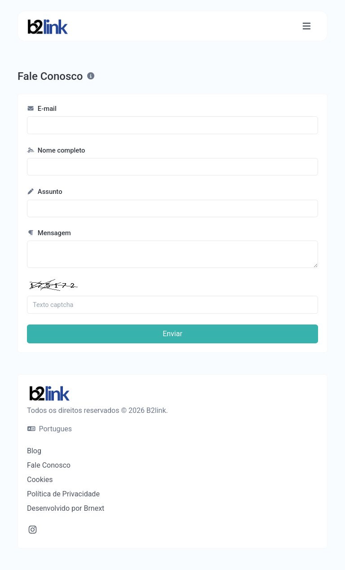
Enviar (172, 333)
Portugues (49, 429)
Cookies (40, 479)
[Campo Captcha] (172, 305)
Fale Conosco (49, 465)
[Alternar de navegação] (306, 26)
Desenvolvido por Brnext (65, 508)
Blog (34, 451)
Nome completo (56, 150)
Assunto (44, 192)
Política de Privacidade (63, 494)
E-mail (42, 109)
